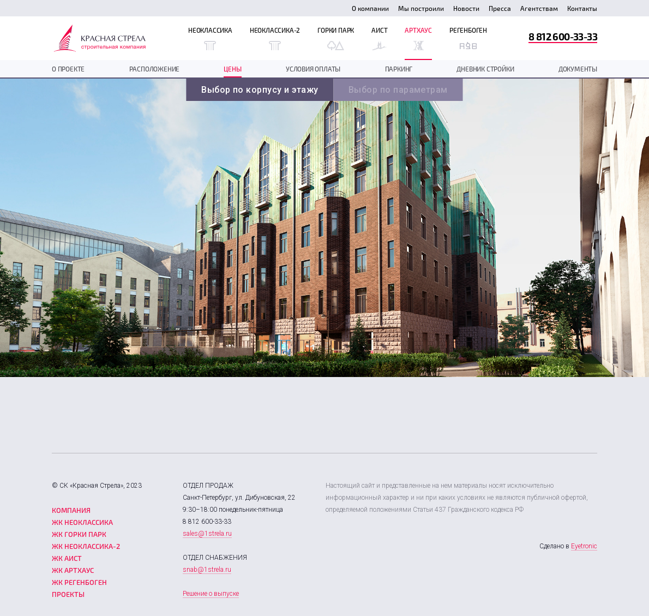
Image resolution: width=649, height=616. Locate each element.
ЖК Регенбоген (79, 582)
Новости (466, 8)
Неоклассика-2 (275, 38)
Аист (379, 38)
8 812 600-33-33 (562, 36)
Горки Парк (335, 38)
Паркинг (399, 69)
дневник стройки (485, 69)
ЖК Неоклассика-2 (86, 546)
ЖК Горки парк (79, 534)
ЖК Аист (67, 558)
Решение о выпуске (211, 593)
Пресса (500, 8)
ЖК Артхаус (73, 570)
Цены (232, 69)
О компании (370, 8)
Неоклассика (210, 38)
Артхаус (418, 38)
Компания (71, 510)
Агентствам (539, 8)
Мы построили (421, 8)
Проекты (68, 594)
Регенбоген (468, 38)
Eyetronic (584, 546)
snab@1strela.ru (207, 569)
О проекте (68, 69)
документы (577, 69)
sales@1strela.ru (207, 533)
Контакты (582, 8)
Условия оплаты (313, 69)
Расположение (154, 69)
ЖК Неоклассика (82, 522)
